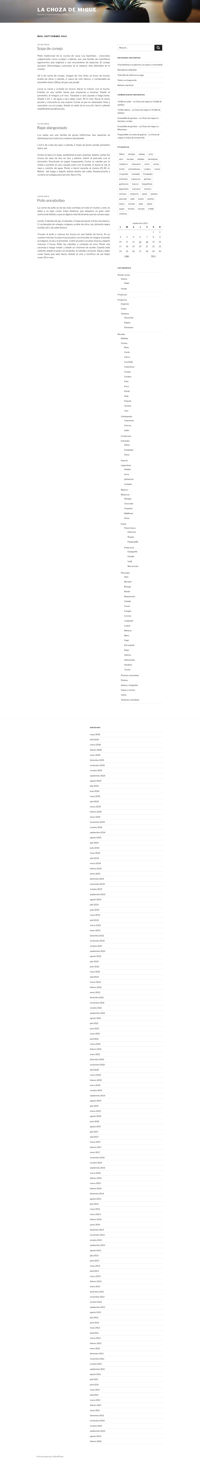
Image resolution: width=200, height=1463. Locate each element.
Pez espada (129, 645)
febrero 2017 (95, 1147)
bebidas (140, 159)
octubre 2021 (96, 1008)
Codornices (129, 367)
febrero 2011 (95, 1405)
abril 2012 (94, 1333)
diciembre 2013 (97, 1230)
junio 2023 (94, 910)
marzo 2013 (95, 1276)
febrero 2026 (96, 750)
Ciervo (127, 357)
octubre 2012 (96, 1302)
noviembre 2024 (97, 822)
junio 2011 (94, 1384)
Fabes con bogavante (127, 80)
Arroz (126, 474)
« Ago (126, 256)
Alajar (126, 283)
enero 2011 (95, 1410)
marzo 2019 (95, 1111)
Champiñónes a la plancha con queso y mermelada (140, 64)
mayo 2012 (95, 1328)
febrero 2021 (95, 1049)
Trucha (127, 669)
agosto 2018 (95, 1116)
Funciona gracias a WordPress (50, 1456)
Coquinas (128, 508)
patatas (154, 194)
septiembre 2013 (97, 1245)
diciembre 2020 (97, 1059)
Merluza (127, 630)
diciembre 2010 (97, 1415)
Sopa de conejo (50, 48)
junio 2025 (94, 791)
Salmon (127, 655)
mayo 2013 (95, 1266)
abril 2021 (94, 1039)
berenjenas (153, 159)
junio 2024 (94, 848)
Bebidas (124, 338)
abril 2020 (94, 1070)
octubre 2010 (96, 1426)
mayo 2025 (95, 796)
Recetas (121, 334)
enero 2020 (95, 1085)
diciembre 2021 (97, 997)
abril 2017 (94, 1137)
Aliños (122, 154)
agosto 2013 (95, 1250)
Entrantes (125, 441)
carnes (156, 164)
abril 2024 (94, 858)
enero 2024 (95, 873)
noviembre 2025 (97, 765)
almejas (131, 154)
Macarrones (133, 566)
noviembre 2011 (97, 1359)
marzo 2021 (95, 1044)
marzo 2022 (95, 982)
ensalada (136, 174)
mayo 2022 (95, 971)
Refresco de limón (126, 85)
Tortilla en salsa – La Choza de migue (134, 101)
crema (157, 169)
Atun (126, 577)
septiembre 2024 (97, 832)
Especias (125, 304)
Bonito (127, 591)
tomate (141, 209)
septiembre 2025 (97, 775)
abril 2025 (94, 801)
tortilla (151, 209)
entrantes (123, 179)
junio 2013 (94, 1260)
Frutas (123, 308)
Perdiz (127, 391)
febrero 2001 (96, 1441)
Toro (126, 411)
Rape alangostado (52, 128)
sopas (121, 209)
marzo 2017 (95, 1142)
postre (141, 199)
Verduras (125, 313)
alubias (142, 154)
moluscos (134, 194)
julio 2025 (94, 786)
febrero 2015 (96, 1188)
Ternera (127, 406)
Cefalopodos (126, 416)
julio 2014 (94, 1204)
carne (146, 164)
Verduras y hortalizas (130, 700)
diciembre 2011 (97, 1353)
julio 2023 (94, 904)
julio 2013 (94, 1255)
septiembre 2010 (97, 1431)
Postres (124, 680)
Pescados (125, 573)
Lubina (127, 625)
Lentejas (128, 484)
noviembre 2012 (97, 1297)
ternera (131, 209)
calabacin (123, 164)
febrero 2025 (96, 812)
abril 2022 (94, 977)
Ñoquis (131, 537)
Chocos (127, 425)
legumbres (124, 189)
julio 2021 (94, 1023)
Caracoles (128, 503)
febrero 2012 (95, 1343)
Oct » (153, 256)
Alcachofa (128, 317)
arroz (150, 154)
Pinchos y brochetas (130, 675)
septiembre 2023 (97, 894)
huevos (135, 184)
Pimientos (128, 327)
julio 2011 (94, 1379)
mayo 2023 (95, 915)
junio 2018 (94, 1121)
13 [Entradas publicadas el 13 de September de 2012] (140, 242)
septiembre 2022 (97, 951)
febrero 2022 (96, 987)
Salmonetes (129, 660)
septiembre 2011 (97, 1369)
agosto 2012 (95, 1312)
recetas (131, 204)
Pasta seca (129, 547)
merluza (122, 194)
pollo (132, 199)
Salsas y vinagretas (129, 685)
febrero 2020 (96, 1080)
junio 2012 (94, 1322)
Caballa (127, 601)
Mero (126, 635)
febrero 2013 (96, 1281)
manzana (136, 189)
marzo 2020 (95, 1075)
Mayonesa (122, 129)
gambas (147, 179)
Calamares (129, 420)
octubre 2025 (96, 770)
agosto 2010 (95, 1436)
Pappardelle (133, 542)
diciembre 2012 (97, 1291)
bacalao (130, 159)
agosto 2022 (95, 956)
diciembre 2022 (97, 935)
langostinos (147, 184)
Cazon (127, 606)
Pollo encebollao (51, 200)
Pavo (126, 386)
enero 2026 (95, 755)
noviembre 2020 (97, 1064)
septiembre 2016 (97, 1168)
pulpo (126, 430)
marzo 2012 (95, 1338)
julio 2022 (94, 961)
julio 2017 (94, 1132)
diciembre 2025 (97, 760)
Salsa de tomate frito (135, 137)
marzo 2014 (95, 1214)
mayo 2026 (95, 734)
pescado (123, 199)
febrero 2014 (96, 1219)
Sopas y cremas (128, 690)
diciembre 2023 (97, 879)
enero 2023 (95, 930)
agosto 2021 (95, 1018)
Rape (126, 650)
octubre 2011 (96, 1364)
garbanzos (123, 184)
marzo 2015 (95, 1183)
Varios (123, 695)
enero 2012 (95, 1348)
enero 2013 (95, 1286)
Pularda (127, 401)
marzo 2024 (95, 863)
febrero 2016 (96, 1178)
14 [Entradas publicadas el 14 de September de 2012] (147, 242)
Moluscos (125, 494)
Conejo (127, 372)
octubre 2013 (96, 1240)
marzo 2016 (95, 1173)
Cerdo (122, 169)
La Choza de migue (67, 10)
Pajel (126, 640)
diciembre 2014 (97, 1193)
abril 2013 (94, 1271)
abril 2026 (94, 739)
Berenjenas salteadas (127, 70)
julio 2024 (94, 843)
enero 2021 (95, 1054)
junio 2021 (94, 1028)
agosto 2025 (95, 781)
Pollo (126, 396)
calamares (136, 164)
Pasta (123, 524)
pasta (144, 194)
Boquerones (129, 596)
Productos (122, 294)
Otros (126, 454)
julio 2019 (94, 1106)
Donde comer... (124, 275)
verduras (123, 214)
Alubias (127, 469)
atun (121, 159)
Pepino (127, 322)
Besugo (127, 586)
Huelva (124, 279)
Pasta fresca (130, 528)
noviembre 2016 (97, 1157)
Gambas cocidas (125, 121)
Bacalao (128, 581)
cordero (147, 169)
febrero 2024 (96, 868)
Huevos (124, 460)
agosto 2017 (95, 1126)
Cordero (127, 376)
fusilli (130, 561)
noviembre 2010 (97, 1420)
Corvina (127, 616)
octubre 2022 (96, 946)
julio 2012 (94, 1317)
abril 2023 (94, 920)
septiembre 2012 (97, 1307)
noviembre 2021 (97, 1003)
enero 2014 (95, 1224)
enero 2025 (95, 817)
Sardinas (128, 665)
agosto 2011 (95, 1374)
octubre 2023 (96, 889)
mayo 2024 (95, 853)
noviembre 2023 (97, 884)
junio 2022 (94, 966)
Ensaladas (147, 174)
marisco (147, 189)
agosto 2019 (95, 1100)
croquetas (123, 174)
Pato (126, 381)
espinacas (135, 179)
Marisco (124, 490)
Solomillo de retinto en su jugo (131, 75)
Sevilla (124, 288)
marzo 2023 (95, 925)
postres (150, 199)
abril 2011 (94, 1395)
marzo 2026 (95, 744)
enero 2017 (95, 1152)
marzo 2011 (95, 1400)
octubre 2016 (96, 1162)
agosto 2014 (95, 1199)
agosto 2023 (95, 899)
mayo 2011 (95, 1389)
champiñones (134, 169)
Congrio (127, 611)
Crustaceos (126, 436)
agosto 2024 (95, 837)
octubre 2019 (96, 1090)
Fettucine (132, 532)
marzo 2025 (95, 806)
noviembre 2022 (97, 941)
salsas (149, 204)
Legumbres (126, 465)
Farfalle (131, 556)
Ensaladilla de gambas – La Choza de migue (137, 118)
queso (122, 204)
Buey (126, 347)
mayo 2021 (95, 1033)
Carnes (124, 343)
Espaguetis (132, 551)
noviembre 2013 (97, 1235)
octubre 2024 (96, 827)
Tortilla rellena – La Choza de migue (133, 110)
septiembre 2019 (97, 1095)
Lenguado (128, 621)
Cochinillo (128, 362)
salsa (141, 204)
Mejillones (128, 513)
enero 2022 (95, 992)
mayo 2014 (95, 1209)
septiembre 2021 (97, 1013)
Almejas (127, 499)
